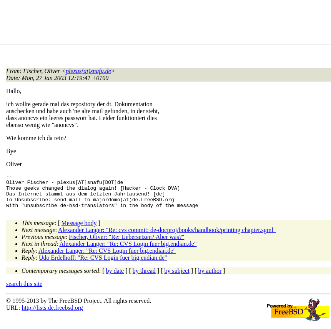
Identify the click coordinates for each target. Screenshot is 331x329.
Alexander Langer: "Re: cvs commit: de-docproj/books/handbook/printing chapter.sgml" (167, 237)
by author (209, 277)
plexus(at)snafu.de (88, 71)
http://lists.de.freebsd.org (52, 314)
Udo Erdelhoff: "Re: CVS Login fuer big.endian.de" (103, 264)
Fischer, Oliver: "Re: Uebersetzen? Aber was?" (126, 243)
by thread (144, 277)
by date (115, 277)
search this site (24, 290)
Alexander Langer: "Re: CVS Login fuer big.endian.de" (128, 250)
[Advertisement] (146, 23)
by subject (177, 277)
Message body (79, 230)
